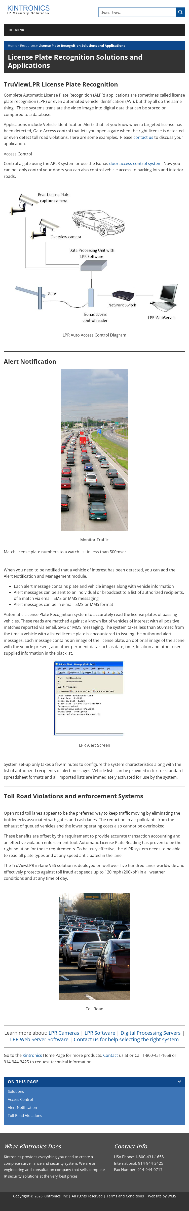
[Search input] (137, 12)
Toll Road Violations (25, 1115)
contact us (143, 137)
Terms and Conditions (125, 1196)
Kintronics (32, 1055)
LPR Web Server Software (39, 1039)
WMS (172, 1196)
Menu (16, 30)
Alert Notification (22, 1107)
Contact (111, 1055)
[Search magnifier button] (180, 12)
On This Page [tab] (94, 1081)
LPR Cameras (64, 1032)
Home (12, 45)
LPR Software (100, 1032)
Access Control (20, 1099)
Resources (27, 45)
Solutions (16, 1091)
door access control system (135, 163)
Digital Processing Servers (151, 1032)
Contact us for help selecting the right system (126, 1039)
